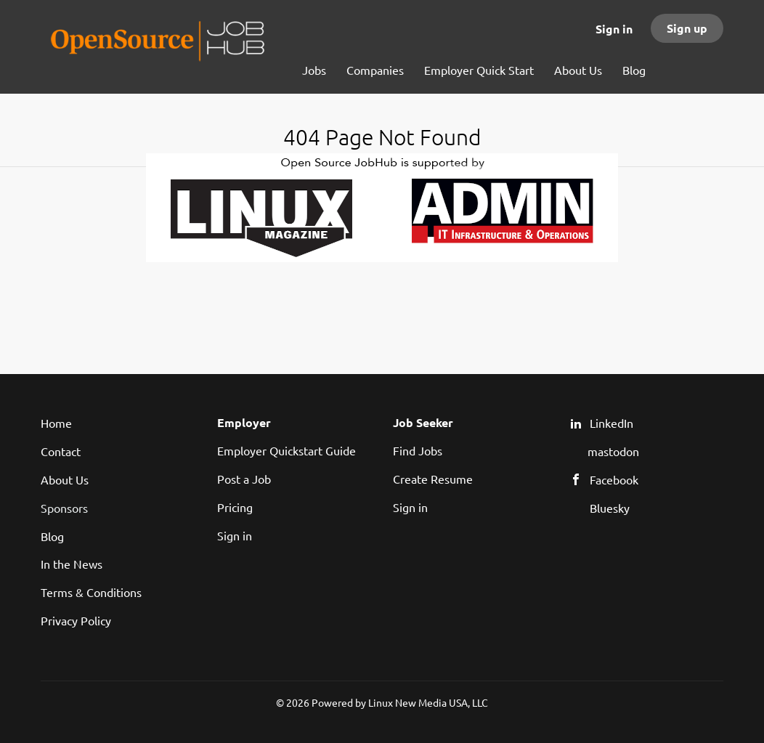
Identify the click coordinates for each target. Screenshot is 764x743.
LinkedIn (611, 422)
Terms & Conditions (91, 592)
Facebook (614, 479)
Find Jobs (417, 450)
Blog (52, 536)
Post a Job (244, 478)
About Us (65, 479)
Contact (61, 451)
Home (56, 422)
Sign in (614, 28)
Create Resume (433, 478)
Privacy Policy (76, 620)
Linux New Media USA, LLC (428, 702)
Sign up (687, 28)
